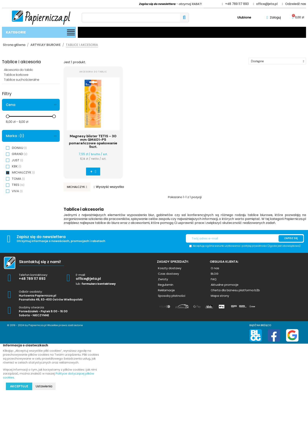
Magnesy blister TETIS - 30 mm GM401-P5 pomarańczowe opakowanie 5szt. (93, 141)
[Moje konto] (274, 17)
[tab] (31, 105)
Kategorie (16, 32)
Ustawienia (44, 386)
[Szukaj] (135, 17)
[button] (93, 171)
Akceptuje (19, 386)
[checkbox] (7, 148)
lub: (96, 284)
